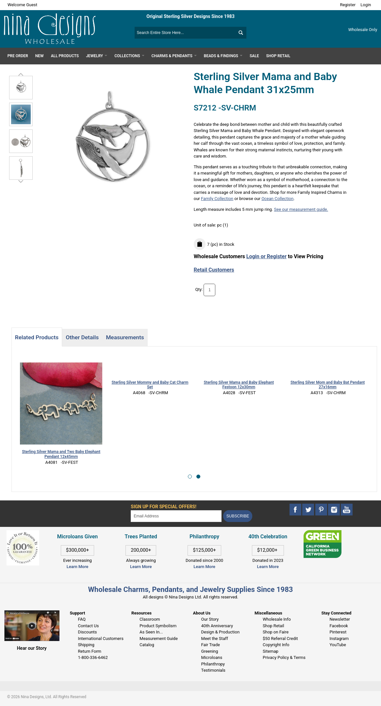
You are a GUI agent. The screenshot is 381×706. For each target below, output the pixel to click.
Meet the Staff (214, 638)
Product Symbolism (158, 625)
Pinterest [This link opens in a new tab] (337, 632)
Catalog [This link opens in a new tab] (147, 644)
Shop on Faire (276, 632)
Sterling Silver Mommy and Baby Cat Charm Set (150, 385)
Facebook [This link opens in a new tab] (338, 625)
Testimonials (213, 670)
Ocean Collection (277, 198)
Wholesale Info (277, 619)
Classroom (150, 619)
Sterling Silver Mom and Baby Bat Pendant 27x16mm (327, 385)
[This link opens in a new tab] (323, 533)
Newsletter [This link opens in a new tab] (339, 619)
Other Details (82, 337)
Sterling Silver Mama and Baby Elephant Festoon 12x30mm (239, 385)
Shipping (86, 644)
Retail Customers (214, 270)
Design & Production (220, 632)
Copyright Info (276, 644)
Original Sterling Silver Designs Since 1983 (190, 16)
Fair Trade (210, 644)
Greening (209, 651)
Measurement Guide (159, 638)
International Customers (101, 638)
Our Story (210, 619)
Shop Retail (273, 625)
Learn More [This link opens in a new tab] (141, 566)
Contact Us (88, 625)
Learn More (77, 566)
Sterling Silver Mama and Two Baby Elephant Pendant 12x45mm (61, 454)
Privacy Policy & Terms (284, 657)
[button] (190, 476)
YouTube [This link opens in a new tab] (337, 644)
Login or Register (266, 256)
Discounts (87, 632)
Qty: (199, 289)
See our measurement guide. (301, 209)
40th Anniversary (217, 625)
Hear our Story (32, 648)
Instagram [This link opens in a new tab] (339, 638)
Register (348, 4)
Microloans (212, 657)
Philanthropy (213, 664)
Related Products (36, 337)
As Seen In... (151, 632)
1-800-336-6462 (93, 657)
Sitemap (270, 651)
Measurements (125, 337)
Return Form (89, 651)
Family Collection (217, 198)
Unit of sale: (205, 225)
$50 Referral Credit (280, 638)
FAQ (82, 619)
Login (365, 4)
